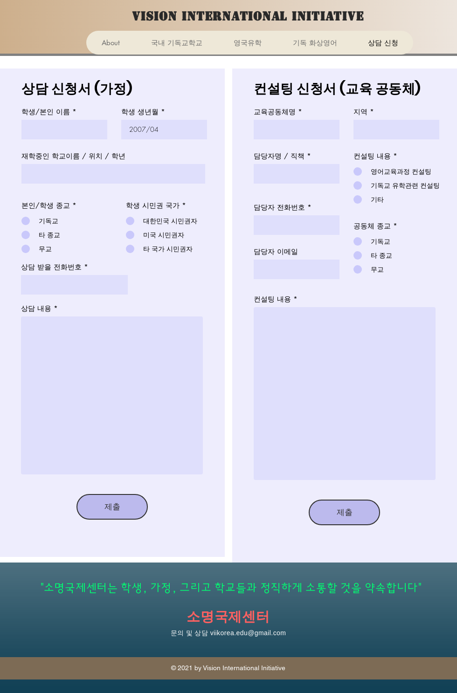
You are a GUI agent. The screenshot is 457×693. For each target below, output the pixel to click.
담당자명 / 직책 (279, 155)
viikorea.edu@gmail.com (248, 633)
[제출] (112, 507)
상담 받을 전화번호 (51, 266)
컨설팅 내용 (272, 298)
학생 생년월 (140, 111)
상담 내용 (36, 308)
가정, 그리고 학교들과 (205, 588)
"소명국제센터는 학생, (96, 588)
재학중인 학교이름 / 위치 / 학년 (73, 155)
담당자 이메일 (276, 251)
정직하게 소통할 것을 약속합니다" (341, 588)
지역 (360, 111)
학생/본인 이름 (45, 111)
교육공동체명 (275, 111)
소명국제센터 (228, 616)
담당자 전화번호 (279, 207)
